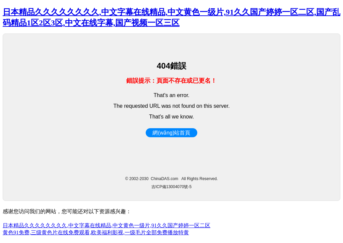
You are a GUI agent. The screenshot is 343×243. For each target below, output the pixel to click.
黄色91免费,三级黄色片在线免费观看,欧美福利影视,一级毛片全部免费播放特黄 (96, 232)
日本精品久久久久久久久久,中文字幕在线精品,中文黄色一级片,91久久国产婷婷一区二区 (106, 225)
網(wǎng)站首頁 (171, 133)
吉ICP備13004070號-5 (171, 186)
